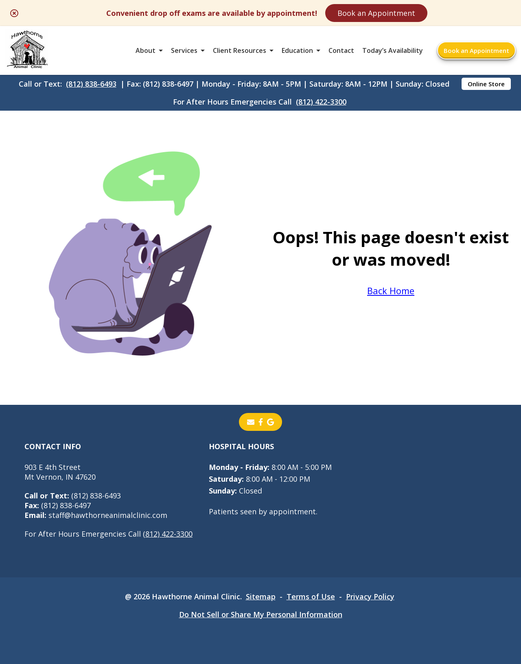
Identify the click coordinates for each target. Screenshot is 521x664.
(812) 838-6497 (57, 505)
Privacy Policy (370, 596)
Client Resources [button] (239, 50)
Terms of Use (311, 596)
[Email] (250, 422)
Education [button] (297, 50)
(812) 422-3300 (321, 102)
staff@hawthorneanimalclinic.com (95, 515)
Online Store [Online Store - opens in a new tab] (486, 84)
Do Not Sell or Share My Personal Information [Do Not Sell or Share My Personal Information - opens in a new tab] (260, 614)
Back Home (390, 290)
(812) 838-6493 (91, 84)
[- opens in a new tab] (260, 422)
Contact (341, 50)
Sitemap (261, 596)
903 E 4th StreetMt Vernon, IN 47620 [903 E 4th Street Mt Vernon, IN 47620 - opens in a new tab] (60, 472)
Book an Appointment (376, 13)
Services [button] (184, 50)
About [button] (145, 50)
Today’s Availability (392, 50)
